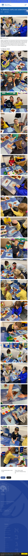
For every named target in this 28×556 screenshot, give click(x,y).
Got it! (24, 553)
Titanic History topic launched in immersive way (20, 471)
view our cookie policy (9, 554)
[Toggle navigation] (25, 5)
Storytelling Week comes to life (7, 471)
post (8, 477)
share (3, 477)
